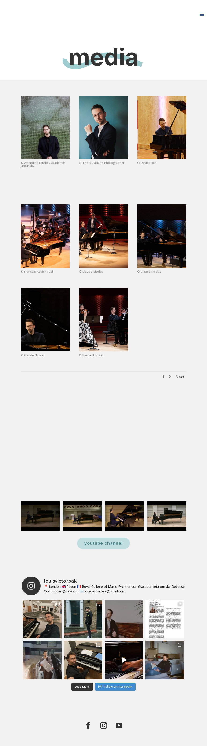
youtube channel (103, 543)
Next (180, 377)
